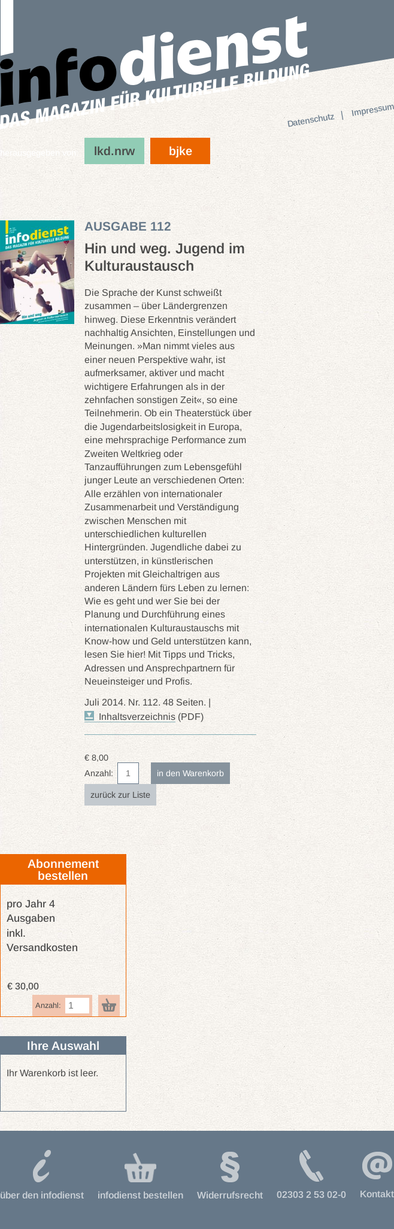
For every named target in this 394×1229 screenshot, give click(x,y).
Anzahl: (98, 773)
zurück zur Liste (120, 795)
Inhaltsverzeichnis (137, 717)
